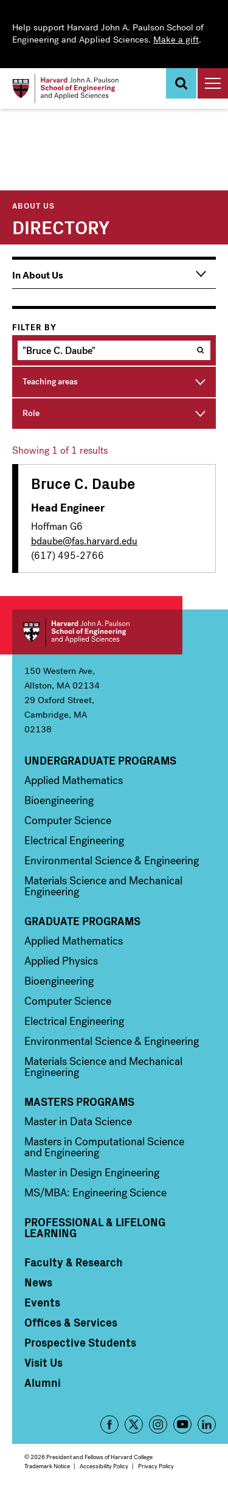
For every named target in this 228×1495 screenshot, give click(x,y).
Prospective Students (80, 1342)
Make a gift (176, 39)
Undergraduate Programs (100, 760)
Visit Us (43, 1362)
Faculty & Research (73, 1262)
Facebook (109, 1424)
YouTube (182, 1424)
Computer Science (67, 820)
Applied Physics (61, 961)
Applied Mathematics (73, 780)
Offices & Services (70, 1322)
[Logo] (65, 88)
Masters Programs (79, 1101)
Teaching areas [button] (50, 381)
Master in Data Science (78, 1121)
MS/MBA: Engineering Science (95, 1192)
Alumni (42, 1382)
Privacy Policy (156, 1466)
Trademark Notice (47, 1466)
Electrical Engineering (74, 840)
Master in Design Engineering (91, 1172)
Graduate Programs (82, 920)
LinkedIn (207, 1424)
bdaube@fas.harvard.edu (84, 541)
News (38, 1282)
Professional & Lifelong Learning (94, 1227)
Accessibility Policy (104, 1466)
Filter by (34, 328)
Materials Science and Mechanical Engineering (103, 886)
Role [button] (31, 413)
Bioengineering (59, 800)
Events (42, 1302)
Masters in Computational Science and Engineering (104, 1147)
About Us (33, 205)
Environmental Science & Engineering (111, 860)
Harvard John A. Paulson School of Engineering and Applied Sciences (97, 631)
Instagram (158, 1424)
